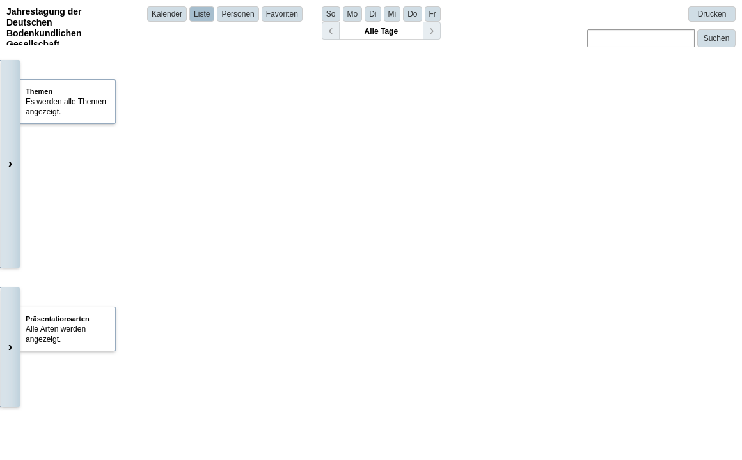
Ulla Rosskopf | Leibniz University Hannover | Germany (298, 448)
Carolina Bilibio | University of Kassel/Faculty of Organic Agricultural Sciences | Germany (355, 238)
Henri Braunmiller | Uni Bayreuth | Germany (278, 304)
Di (372, 14)
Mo (352, 14)
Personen (237, 14)
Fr (432, 14)
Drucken (712, 14)
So (331, 14)
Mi (392, 14)
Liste (202, 14)
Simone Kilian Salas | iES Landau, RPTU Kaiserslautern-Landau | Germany (333, 371)
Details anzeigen (237, 256)
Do (412, 14)
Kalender (167, 14)
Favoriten (282, 14)
